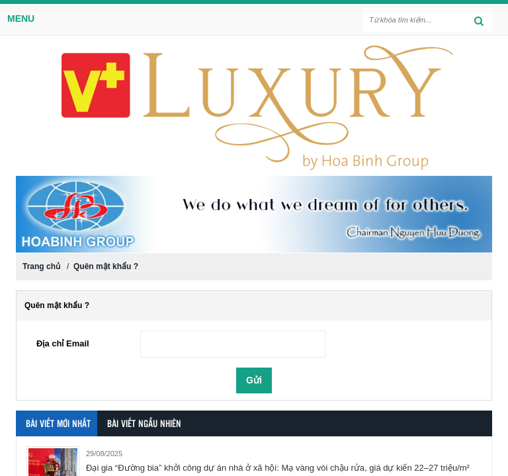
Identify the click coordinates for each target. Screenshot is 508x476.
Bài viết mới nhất (58, 424)
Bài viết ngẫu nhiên (144, 424)
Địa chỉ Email (62, 343)
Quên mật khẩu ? (105, 266)
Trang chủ (41, 266)
